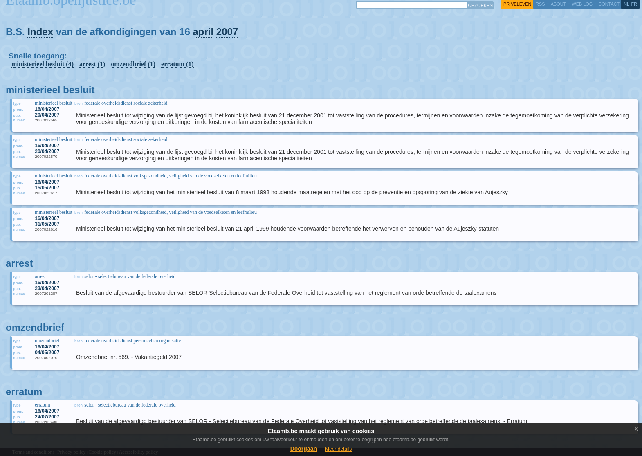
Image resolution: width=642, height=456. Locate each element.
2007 (227, 31)
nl (626, 4)
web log (582, 4)
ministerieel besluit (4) (42, 64)
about (558, 4)
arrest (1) (92, 64)
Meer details (338, 449)
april (203, 31)
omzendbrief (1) (133, 64)
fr (634, 4)
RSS (540, 4)
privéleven (517, 4)
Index (40, 31)
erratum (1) (177, 64)
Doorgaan (303, 448)
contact (609, 4)
